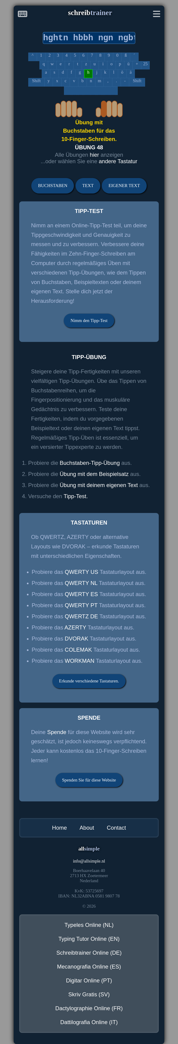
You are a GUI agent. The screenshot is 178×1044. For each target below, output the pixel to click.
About (86, 828)
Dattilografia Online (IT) (89, 1022)
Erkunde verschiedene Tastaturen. (89, 680)
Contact (116, 828)
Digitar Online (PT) (89, 980)
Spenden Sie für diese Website (89, 780)
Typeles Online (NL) (89, 925)
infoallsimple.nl (89, 861)
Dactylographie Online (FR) (89, 1008)
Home (59, 828)
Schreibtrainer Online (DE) (88, 953)
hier (95, 155)
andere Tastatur (118, 161)
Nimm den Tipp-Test (89, 320)
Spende (56, 732)
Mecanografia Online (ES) (89, 966)
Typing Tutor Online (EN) (89, 939)
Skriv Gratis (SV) (89, 994)
